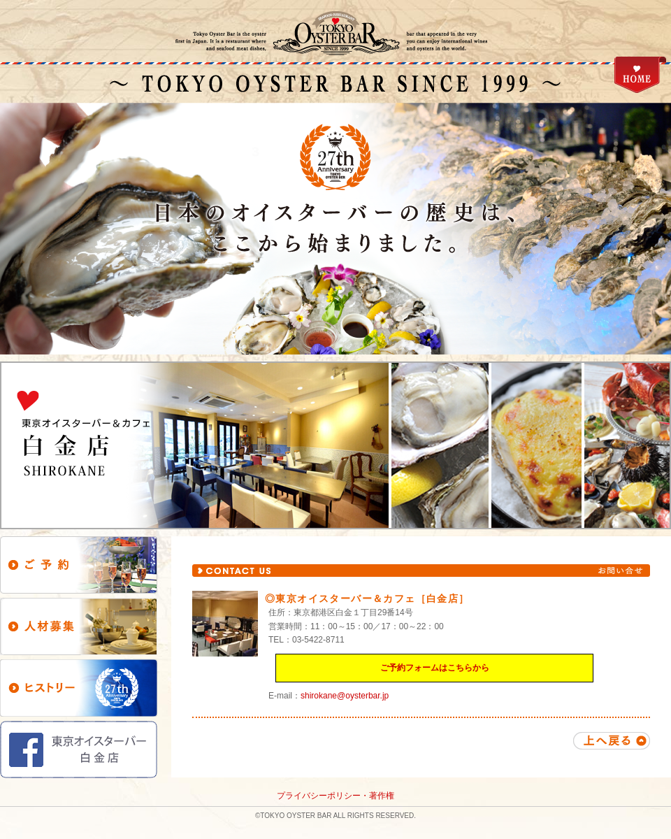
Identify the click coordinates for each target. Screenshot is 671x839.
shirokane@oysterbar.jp (345, 696)
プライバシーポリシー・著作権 (335, 796)
